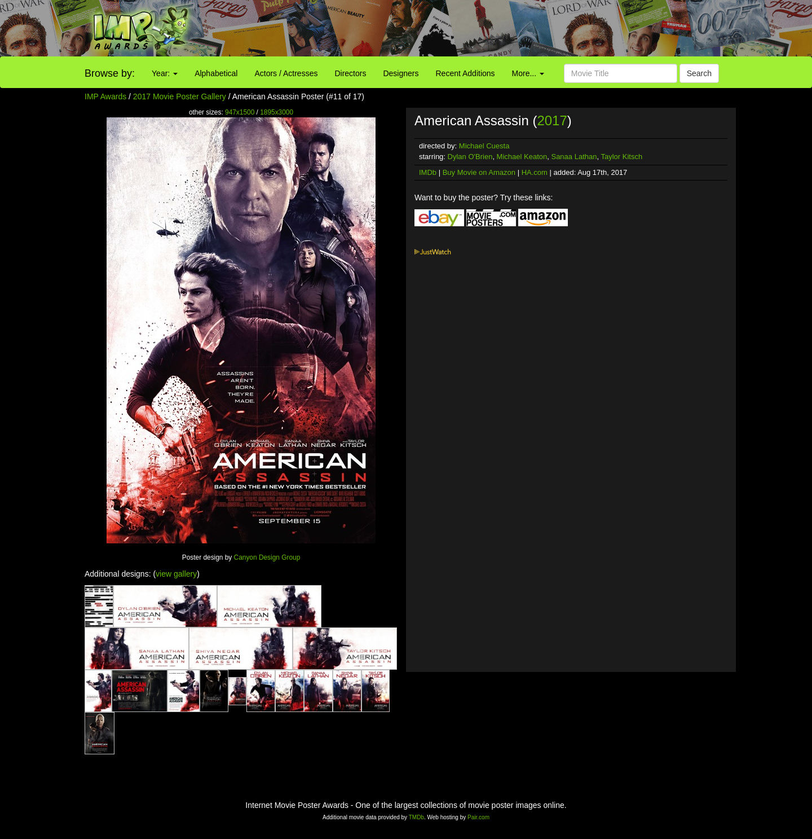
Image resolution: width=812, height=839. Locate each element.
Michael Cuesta (484, 146)
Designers (400, 73)
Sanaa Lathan (574, 156)
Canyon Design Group (267, 557)
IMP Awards (105, 96)
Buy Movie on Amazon (479, 172)
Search (699, 73)
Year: (165, 73)
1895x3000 (276, 112)
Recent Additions (465, 73)
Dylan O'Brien (470, 156)
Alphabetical (216, 73)
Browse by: (110, 73)
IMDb (427, 172)
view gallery (176, 573)
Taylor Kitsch (621, 156)
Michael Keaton (522, 156)
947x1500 (239, 112)
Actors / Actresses (285, 73)
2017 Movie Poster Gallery (179, 96)
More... (528, 73)
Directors (350, 73)
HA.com (535, 172)
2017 (552, 120)
